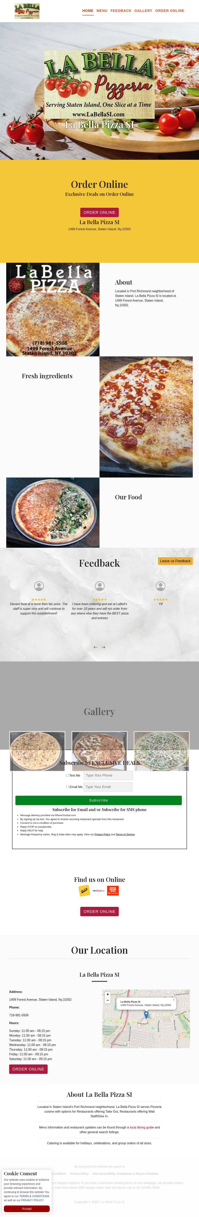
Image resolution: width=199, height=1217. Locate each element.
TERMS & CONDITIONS (34, 1196)
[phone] (108, 775)
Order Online (169, 11)
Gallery (143, 11)
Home (88, 11)
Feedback (121, 11)
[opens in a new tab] (84, 890)
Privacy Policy (102, 834)
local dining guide (142, 1127)
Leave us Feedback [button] (175, 561)
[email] (108, 787)
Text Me (74, 775)
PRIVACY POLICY (32, 1200)
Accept (27, 1208)
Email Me (74, 787)
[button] (146, 1015)
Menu (102, 11)
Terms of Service (125, 834)
